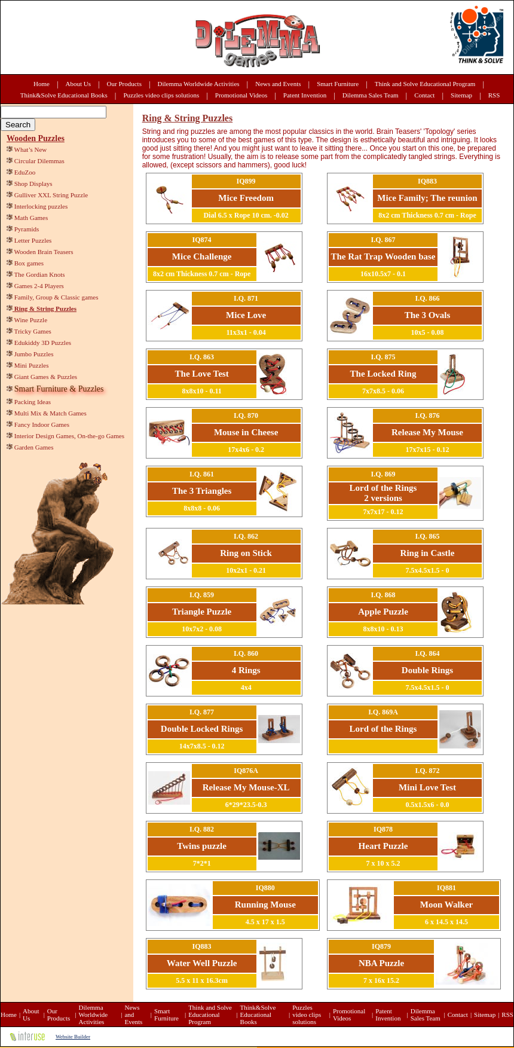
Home (41, 83)
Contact (424, 95)
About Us (78, 83)
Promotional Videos (241, 95)
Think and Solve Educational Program (425, 83)
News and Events (278, 83)
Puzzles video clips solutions (161, 95)
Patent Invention (304, 95)
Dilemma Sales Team (370, 95)
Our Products (124, 83)
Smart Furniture (338, 83)
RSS (494, 95)
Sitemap (461, 95)
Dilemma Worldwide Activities (199, 83)
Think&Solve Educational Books (64, 95)
